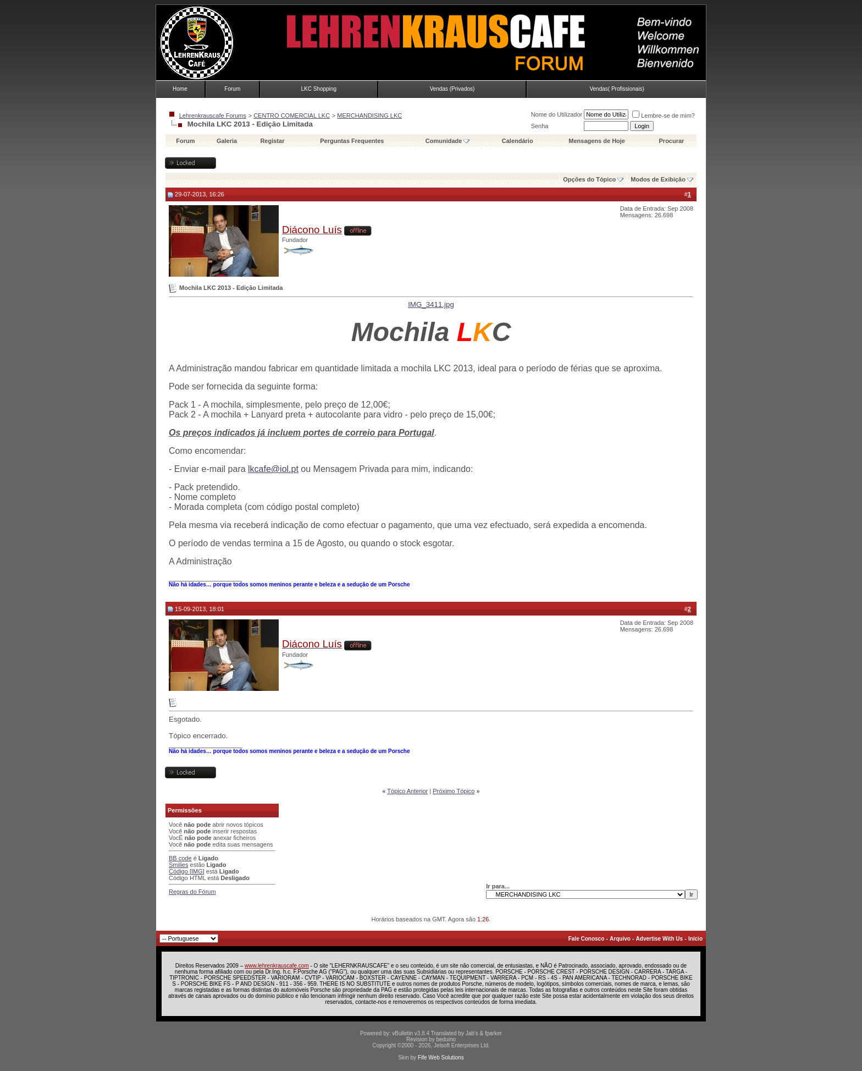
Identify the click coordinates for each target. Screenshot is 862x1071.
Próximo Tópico (453, 791)
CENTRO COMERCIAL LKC (291, 115)
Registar (272, 141)
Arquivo (620, 939)
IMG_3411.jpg (431, 304)
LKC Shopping (318, 89)
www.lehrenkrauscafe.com (277, 966)
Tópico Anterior (407, 791)
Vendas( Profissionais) (616, 89)
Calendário (517, 141)
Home (180, 89)
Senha (540, 126)
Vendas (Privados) (452, 89)
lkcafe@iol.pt (273, 469)
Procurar (671, 141)
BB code (180, 858)
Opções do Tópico (589, 179)
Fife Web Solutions (441, 1057)
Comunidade (448, 141)
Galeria (227, 141)
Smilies (178, 864)
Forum (232, 89)
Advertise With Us (659, 939)
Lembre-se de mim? (663, 115)
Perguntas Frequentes (352, 141)
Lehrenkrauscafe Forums (212, 115)
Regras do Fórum (192, 891)
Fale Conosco (586, 939)
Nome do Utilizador (557, 114)
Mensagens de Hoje (596, 141)
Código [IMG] (187, 871)
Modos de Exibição (658, 179)
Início (695, 939)
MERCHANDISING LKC (369, 115)
